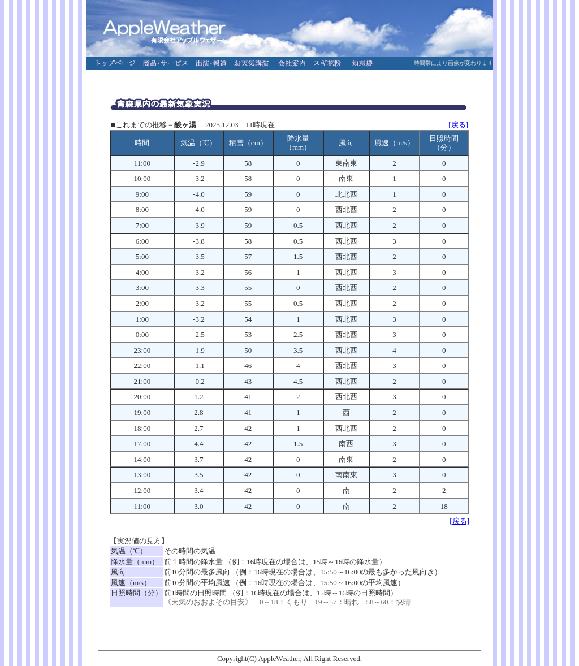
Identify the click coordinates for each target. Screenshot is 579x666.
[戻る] (458, 124)
